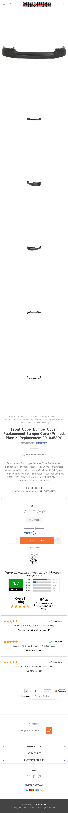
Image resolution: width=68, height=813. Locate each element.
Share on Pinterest (34, 511)
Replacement (41, 443)
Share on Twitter (24, 511)
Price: (27, 533)
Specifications (34, 557)
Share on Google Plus (39, 511)
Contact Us (34, 561)
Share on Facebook (29, 511)
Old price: (29, 528)
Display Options (24, 696)
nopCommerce (39, 804)
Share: (34, 505)
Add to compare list (36, 455)
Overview (34, 555)
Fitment (34, 563)
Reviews (34, 559)
